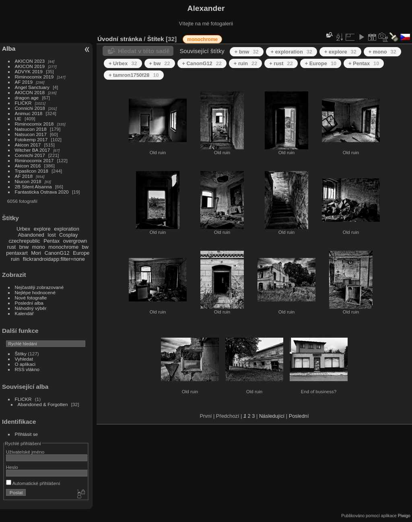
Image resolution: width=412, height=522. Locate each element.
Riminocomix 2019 (34, 76)
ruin (15, 259)
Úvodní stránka (119, 38)
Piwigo (404, 515)
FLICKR (23, 102)
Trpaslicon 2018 (31, 170)
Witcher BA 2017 (32, 150)
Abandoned (31, 235)
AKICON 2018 (30, 92)
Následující (271, 416)
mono (38, 247)
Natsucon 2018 (31, 129)
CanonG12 (57, 253)
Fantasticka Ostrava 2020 (42, 191)
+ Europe (320, 63)
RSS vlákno (27, 369)
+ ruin (245, 63)
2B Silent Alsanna (33, 186)
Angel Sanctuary (32, 87)
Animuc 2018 (29, 113)
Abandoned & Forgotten (43, 404)
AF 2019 (24, 82)
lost (52, 235)
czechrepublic (24, 241)
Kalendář (24, 313)
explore (42, 229)
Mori (36, 253)
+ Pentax (363, 63)
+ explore (340, 52)
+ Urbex (123, 63)
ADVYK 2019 (29, 71)
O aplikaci (25, 364)
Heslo (12, 467)
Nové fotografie (31, 297)
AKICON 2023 (30, 61)
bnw (24, 247)
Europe (81, 253)
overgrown (75, 241)
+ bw (159, 63)
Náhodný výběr (31, 308)
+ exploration (291, 52)
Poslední (299, 416)
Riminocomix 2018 (34, 123)
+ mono (382, 52)
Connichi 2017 (30, 155)
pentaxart (16, 253)
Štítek (155, 38)
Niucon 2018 (28, 181)
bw (85, 247)
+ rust (281, 63)
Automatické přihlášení (33, 483)
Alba (8, 48)
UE (18, 118)
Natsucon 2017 (31, 134)
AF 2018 (24, 176)
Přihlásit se (26, 434)
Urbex (23, 229)
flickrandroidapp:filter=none (54, 259)
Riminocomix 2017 (34, 160)
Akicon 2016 (28, 165)
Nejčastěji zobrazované (39, 287)
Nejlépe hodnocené (35, 292)
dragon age (27, 97)
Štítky (21, 353)
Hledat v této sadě (143, 50)
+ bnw (247, 52)
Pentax (51, 241)
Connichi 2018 (30, 108)
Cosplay (68, 235)
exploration (66, 229)
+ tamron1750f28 (134, 75)
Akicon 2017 (28, 144)
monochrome (63, 247)
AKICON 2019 (30, 66)
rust (11, 247)
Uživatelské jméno (25, 451)
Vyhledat (24, 358)
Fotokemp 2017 (31, 139)
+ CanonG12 (202, 63)
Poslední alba (29, 302)
